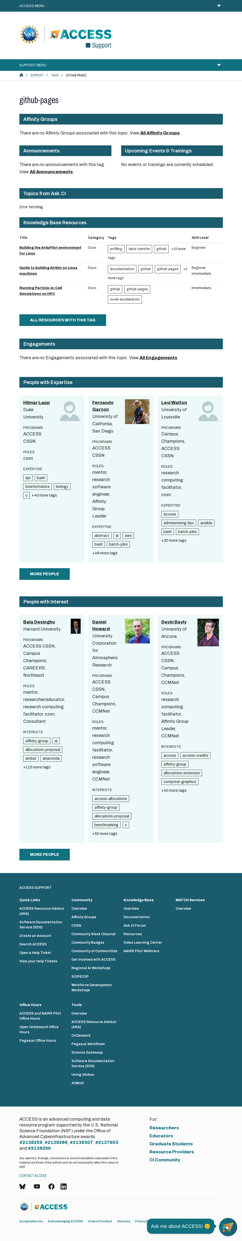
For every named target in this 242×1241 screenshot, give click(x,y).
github (161, 249)
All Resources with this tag (62, 320)
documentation (122, 269)
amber (30, 758)
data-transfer (139, 249)
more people (44, 574)
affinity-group (36, 741)
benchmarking (106, 825)
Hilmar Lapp (36, 402)
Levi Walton (174, 402)
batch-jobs (118, 544)
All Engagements (158, 357)
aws (128, 535)
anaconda (51, 758)
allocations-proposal (42, 750)
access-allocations (110, 799)
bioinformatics (37, 486)
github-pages (168, 269)
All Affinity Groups (160, 133)
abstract (101, 535)
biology (62, 486)
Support (37, 75)
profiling (116, 249)
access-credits (195, 755)
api (28, 478)
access (170, 514)
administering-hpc (179, 523)
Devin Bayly (174, 622)
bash (41, 478)
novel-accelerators (125, 299)
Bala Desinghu (39, 622)
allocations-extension (182, 773)
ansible (206, 523)
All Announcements (51, 171)
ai (117, 535)
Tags (55, 75)
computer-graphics (180, 782)
